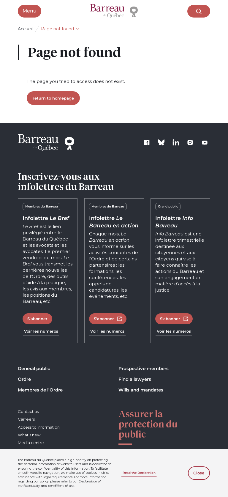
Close (198, 473)
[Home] (114, 11)
